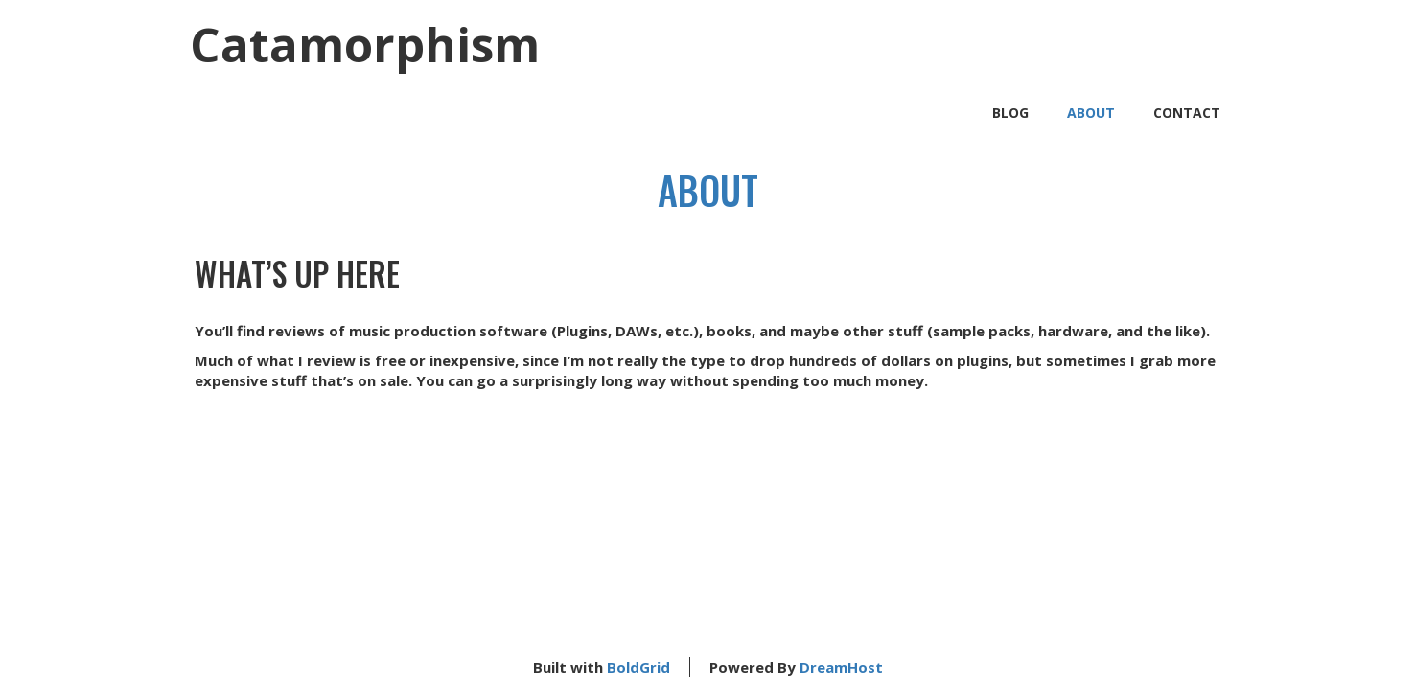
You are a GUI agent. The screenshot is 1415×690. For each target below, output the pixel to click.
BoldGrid (638, 667)
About (1091, 113)
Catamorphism (365, 44)
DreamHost (841, 667)
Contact (1186, 113)
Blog (1010, 113)
